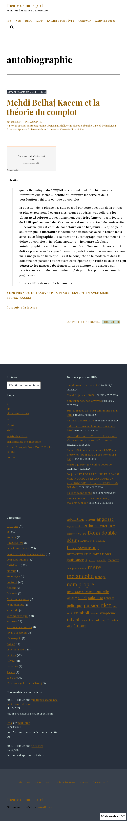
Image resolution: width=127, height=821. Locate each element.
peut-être (23, 722)
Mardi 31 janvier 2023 (80, 395)
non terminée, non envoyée (84, 400)
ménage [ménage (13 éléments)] (100, 577)
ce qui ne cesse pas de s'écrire (26, 554)
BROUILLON (15, 542)
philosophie (33, 121)
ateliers (11, 537)
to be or (12, 677)
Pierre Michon (38, 129)
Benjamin (53, 125)
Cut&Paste (13, 565)
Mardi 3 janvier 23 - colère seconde (89, 464)
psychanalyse (15, 649)
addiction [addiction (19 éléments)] (75, 519)
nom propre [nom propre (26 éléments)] (80, 584)
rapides (11, 655)
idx (9, 20)
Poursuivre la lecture (22, 307)
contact (84, 20)
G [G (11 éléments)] (98, 548)
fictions (11, 587)
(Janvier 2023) (105, 20)
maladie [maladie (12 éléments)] (101, 560)
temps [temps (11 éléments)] (84, 620)
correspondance (17, 559)
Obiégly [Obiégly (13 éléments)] (72, 598)
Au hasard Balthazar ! (80, 420)
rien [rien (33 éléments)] (106, 605)
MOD (39, 20)
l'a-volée (12, 593)
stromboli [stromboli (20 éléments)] (79, 613)
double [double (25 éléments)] (109, 533)
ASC (18, 20)
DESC (28, 20)
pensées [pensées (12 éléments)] (109, 597)
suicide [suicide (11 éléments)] (94, 613)
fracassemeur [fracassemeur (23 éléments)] (81, 547)
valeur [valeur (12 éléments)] (115, 620)
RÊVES (11, 660)
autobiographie (37, 125)
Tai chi (11, 672)
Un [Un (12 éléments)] (108, 620)
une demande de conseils (83, 385)
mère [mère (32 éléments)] (94, 567)
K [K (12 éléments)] (86, 560)
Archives (12, 377)
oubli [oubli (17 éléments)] (82, 597)
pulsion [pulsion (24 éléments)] (92, 605)
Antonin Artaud (17, 125)
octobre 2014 (14, 121)
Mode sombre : (113, 816)
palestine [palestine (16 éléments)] (95, 597)
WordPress (45, 807)
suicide (79, 129)
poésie (11, 643)
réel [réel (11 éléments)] (115, 606)
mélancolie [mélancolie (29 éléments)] (80, 575)
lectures (12, 621)
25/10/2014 (73, 322)
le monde (12, 610)
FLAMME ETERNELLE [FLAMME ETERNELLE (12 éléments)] (91, 540)
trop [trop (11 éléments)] (103, 620)
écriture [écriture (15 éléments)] (80, 626)
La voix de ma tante (79, 492)
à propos (12, 526)
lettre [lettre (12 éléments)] (92, 560)
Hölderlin (66, 125)
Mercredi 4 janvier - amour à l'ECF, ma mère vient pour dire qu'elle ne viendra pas (91, 455)
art (9, 531)
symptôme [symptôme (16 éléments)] (107, 613)
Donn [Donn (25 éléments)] (94, 533)
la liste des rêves (60, 20)
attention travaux (18, 413)
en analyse (13, 576)
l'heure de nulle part (25, 5)
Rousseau (53, 129)
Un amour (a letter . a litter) (24, 683)
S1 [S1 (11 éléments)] (68, 613)
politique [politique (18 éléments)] (74, 605)
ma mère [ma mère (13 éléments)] (113, 560)
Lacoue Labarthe (83, 125)
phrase (23, 129)
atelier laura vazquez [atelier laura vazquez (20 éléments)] (95, 525)
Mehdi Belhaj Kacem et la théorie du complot (53, 107)
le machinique (15, 604)
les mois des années (19, 627)
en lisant (12, 582)
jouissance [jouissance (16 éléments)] (75, 560)
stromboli (67, 129)
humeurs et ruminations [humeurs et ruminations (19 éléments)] (89, 554)
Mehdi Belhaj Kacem (105, 125)
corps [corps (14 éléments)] (82, 533)
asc (9, 419)
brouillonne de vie (18, 548)
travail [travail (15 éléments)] (94, 620)
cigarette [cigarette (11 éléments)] (72, 533)
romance (12, 666)
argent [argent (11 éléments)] (70, 526)
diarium (11, 570)
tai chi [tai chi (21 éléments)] (73, 619)
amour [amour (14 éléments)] (90, 519)
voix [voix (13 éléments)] (69, 626)
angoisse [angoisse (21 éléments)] (105, 519)
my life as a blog (17, 632)
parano (13, 129)
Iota (9, 722)
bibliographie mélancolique (24, 441)
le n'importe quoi (17, 615)
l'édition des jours (18, 599)
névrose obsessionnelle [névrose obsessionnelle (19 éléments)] (88, 591)
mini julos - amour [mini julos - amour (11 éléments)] (76, 568)
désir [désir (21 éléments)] (72, 540)
